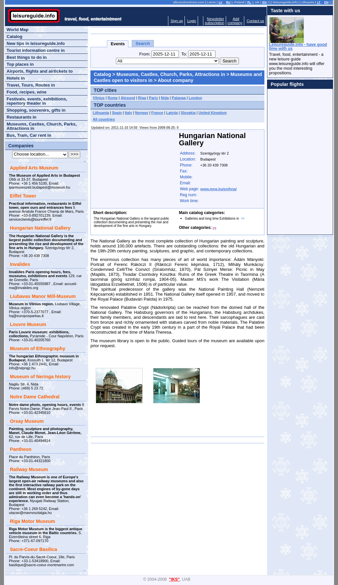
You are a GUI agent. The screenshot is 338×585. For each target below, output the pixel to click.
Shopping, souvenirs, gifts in (36, 110)
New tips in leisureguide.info (36, 43)
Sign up (177, 21)
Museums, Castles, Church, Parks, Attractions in (171, 74)
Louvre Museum (28, 324)
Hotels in (16, 78)
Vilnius (99, 98)
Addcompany (234, 21)
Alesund (128, 98)
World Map (17, 29)
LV (220, 2)
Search (143, 43)
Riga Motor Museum (32, 521)
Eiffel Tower (23, 196)
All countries (104, 119)
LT (319, 2)
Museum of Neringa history (40, 376)
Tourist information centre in (36, 50)
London (195, 98)
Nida (165, 98)
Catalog (102, 74)
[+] (214, 228)
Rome (113, 98)
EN (264, 2)
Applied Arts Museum (34, 167)
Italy (128, 113)
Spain (117, 113)
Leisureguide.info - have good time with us (298, 46)
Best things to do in (27, 57)
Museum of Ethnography (37, 348)
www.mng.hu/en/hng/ (218, 189)
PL (249, 2)
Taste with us (285, 10)
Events (118, 43)
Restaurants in (21, 117)
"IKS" (174, 579)
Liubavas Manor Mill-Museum (43, 296)
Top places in (20, 64)
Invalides (20, 264)
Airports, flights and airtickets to (40, 71)
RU (228, 2)
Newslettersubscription (214, 21)
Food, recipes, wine (27, 92)
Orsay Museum (27, 421)
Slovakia (188, 113)
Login (191, 21)
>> (243, 218)
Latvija (172, 113)
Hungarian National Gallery (40, 228)
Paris (153, 98)
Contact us (255, 21)
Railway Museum (29, 469)
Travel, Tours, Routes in (31, 85)
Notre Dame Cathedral (34, 396)
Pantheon (20, 449)
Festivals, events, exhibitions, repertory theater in (37, 101)
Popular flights (287, 84)
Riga (142, 98)
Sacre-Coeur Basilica (33, 549)
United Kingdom (212, 113)
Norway (141, 113)
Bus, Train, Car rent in (29, 135)
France (157, 113)
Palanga (179, 98)
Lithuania (101, 113)
